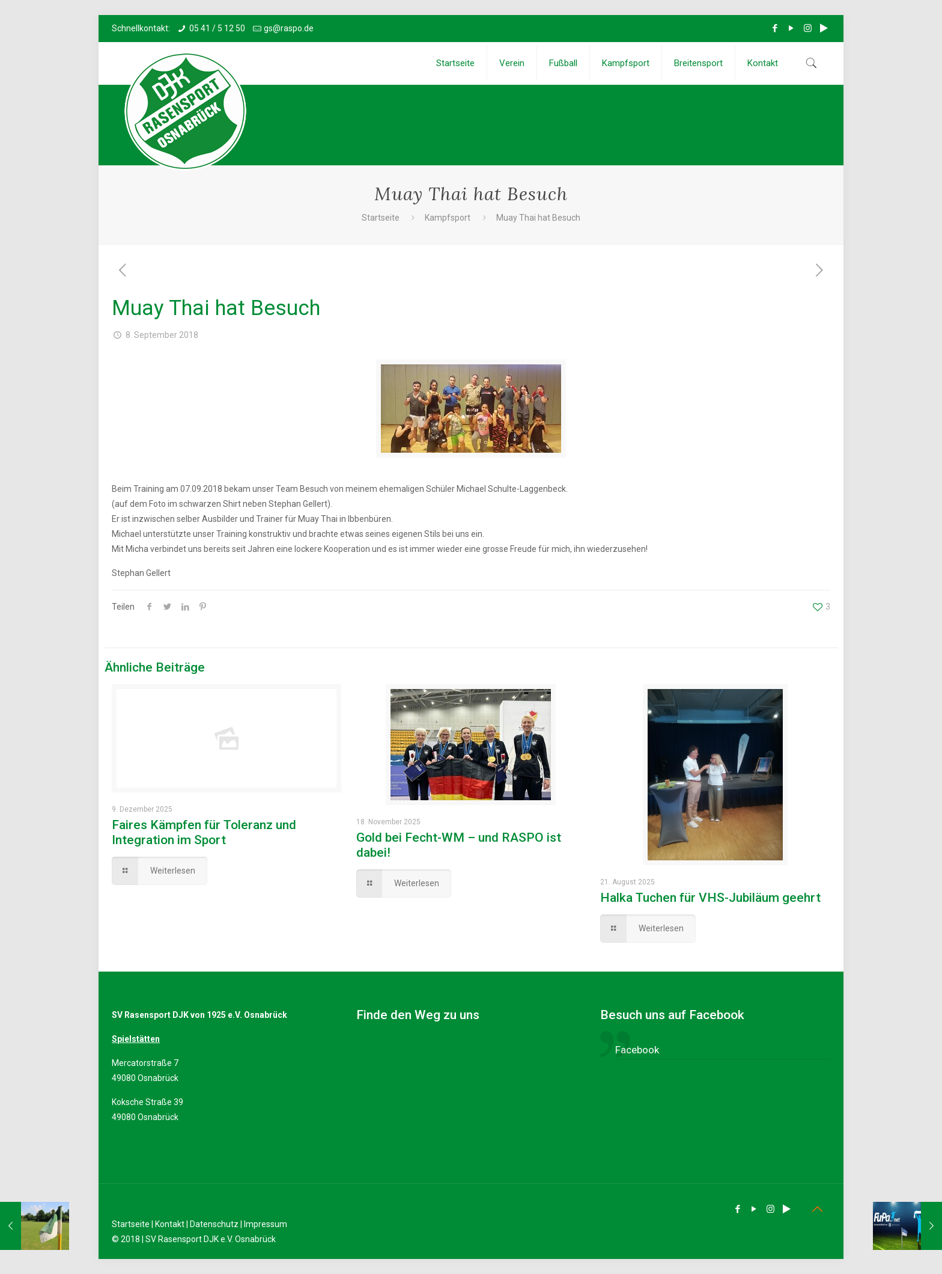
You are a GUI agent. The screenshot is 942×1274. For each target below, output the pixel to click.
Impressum (265, 1224)
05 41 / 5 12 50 (217, 28)
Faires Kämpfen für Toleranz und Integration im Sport (204, 832)
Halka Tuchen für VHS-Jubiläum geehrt (710, 897)
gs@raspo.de (289, 28)
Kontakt (169, 1224)
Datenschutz (214, 1224)
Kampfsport (447, 217)
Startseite (381, 217)
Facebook (637, 1050)
